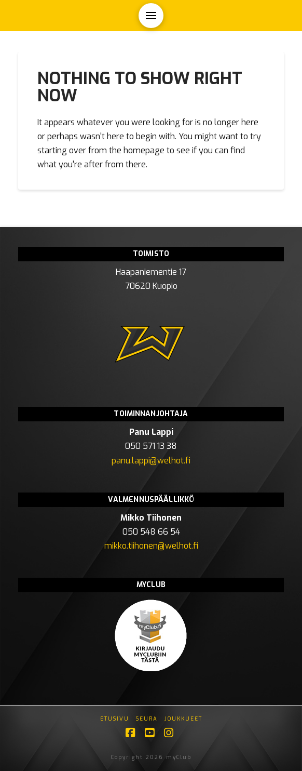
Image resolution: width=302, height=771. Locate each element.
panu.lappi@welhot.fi (151, 460)
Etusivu (114, 718)
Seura (147, 718)
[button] (151, 15)
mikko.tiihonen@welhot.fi (151, 545)
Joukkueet (183, 718)
